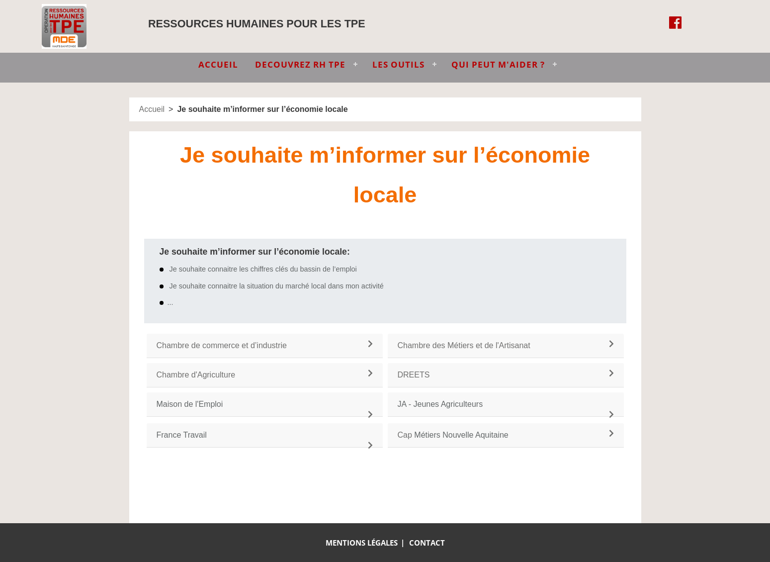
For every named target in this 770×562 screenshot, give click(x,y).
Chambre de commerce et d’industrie (222, 345)
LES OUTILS (398, 64)
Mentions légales (362, 543)
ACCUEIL (218, 64)
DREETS (414, 375)
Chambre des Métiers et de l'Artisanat (464, 345)
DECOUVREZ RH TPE (300, 64)
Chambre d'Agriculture (196, 375)
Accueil (152, 109)
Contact (427, 543)
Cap (405, 435)
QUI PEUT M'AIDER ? (498, 64)
